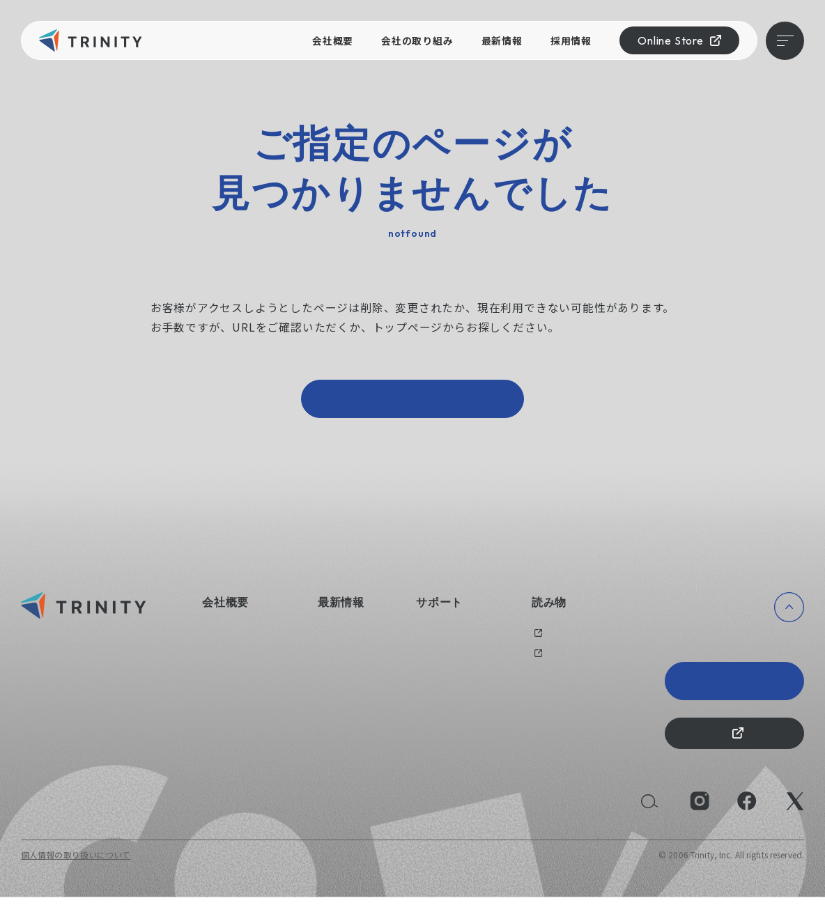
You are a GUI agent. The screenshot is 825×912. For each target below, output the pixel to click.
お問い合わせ (442, 640)
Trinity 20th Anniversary (734, 688)
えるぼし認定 (228, 699)
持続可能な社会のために (249, 719)
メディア (548, 660)
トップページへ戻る (412, 402)
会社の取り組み (417, 40)
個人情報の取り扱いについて (76, 869)
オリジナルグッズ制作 (459, 660)
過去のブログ (557, 640)
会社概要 (332, 40)
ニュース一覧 (343, 640)
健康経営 (219, 680)
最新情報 (502, 40)
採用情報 (571, 40)
